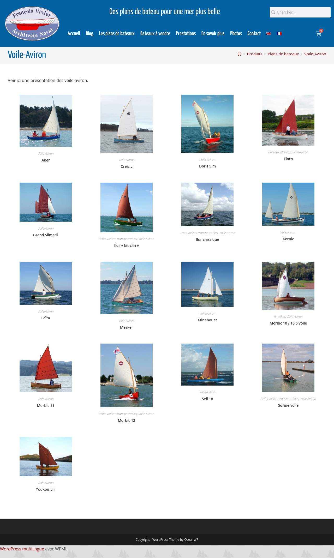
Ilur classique (207, 239)
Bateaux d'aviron (279, 152)
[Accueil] (240, 53)
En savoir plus (212, 33)
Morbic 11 (46, 405)
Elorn (288, 158)
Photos (236, 33)
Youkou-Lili (45, 489)
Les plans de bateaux (117, 33)
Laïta (45, 317)
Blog (89, 33)
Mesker (126, 327)
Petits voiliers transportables (118, 239)
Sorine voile (288, 405)
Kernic (288, 238)
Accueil (74, 33)
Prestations (186, 33)
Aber (45, 160)
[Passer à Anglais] (269, 33)
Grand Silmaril (45, 234)
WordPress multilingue (22, 549)
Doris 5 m (207, 166)
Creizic (126, 166)
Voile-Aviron (315, 53)
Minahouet (207, 319)
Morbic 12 (126, 420)
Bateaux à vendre (155, 33)
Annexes (279, 316)
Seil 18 (207, 398)
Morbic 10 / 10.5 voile (288, 323)
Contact (254, 33)
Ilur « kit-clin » (126, 245)
